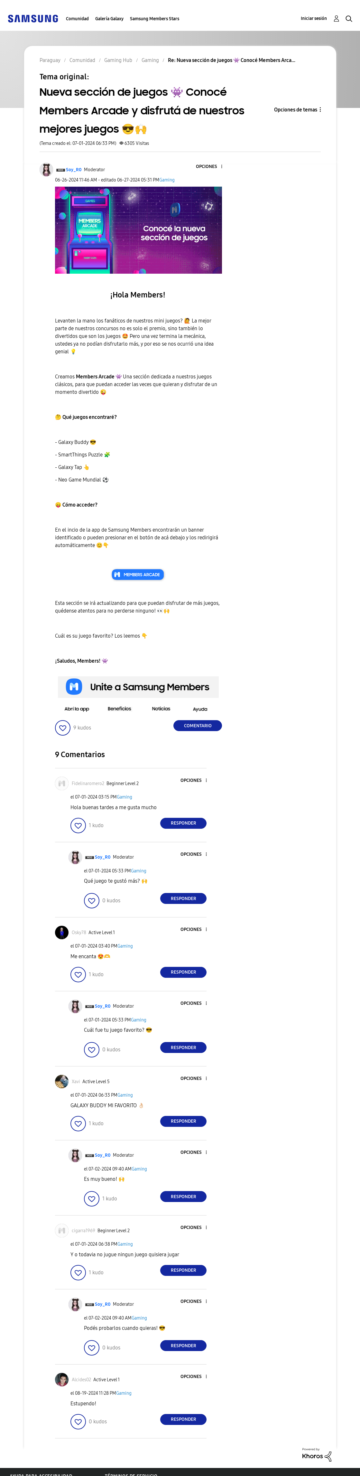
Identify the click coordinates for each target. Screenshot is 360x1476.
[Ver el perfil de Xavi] (76, 1081)
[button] (211, 167)
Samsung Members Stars (154, 19)
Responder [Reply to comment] (183, 823)
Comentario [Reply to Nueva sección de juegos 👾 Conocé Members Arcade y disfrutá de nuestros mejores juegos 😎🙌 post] (198, 726)
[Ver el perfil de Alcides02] (81, 1380)
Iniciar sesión (314, 18)
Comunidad (77, 19)
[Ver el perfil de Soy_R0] (74, 169)
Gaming (167, 180)
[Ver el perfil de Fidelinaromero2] (88, 783)
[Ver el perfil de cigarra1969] (83, 1230)
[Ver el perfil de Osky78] (79, 932)
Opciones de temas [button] (295, 110)
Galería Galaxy (109, 19)
